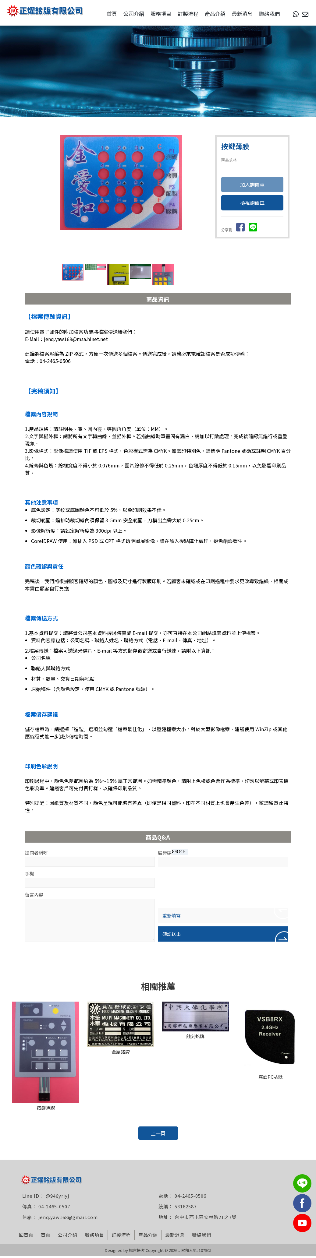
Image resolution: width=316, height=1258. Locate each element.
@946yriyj (57, 1197)
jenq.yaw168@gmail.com (68, 1219)
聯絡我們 (260, 13)
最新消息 (233, 13)
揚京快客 (137, 1252)
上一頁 (158, 1135)
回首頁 (26, 1236)
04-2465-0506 (190, 1197)
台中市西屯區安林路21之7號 (205, 1219)
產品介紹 (206, 13)
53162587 (186, 1208)
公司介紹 (124, 13)
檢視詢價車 (252, 205)
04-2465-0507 (54, 1208)
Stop (140, 262)
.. (179, 1252)
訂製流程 (179, 13)
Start (135, 262)
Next (203, 198)
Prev (66, 198)
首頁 (103, 13)
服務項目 (151, 13)
